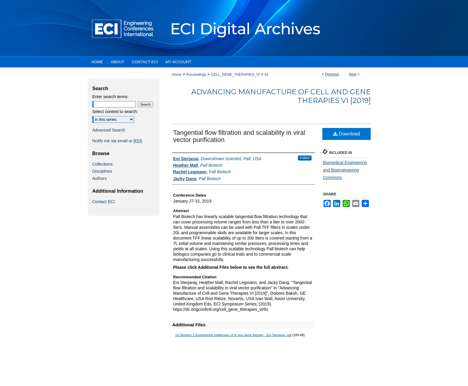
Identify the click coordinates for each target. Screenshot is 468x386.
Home (176, 74)
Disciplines (102, 171)
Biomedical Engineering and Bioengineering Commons (345, 170)
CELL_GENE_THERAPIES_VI (235, 74)
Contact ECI (103, 201)
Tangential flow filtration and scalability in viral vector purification (239, 136)
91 (266, 74)
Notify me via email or (117, 140)
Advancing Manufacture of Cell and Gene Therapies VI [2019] (281, 96)
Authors (99, 178)
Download (346, 133)
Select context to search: (115, 111)
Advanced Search (108, 130)
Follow (305, 158)
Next (353, 74)
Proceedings (196, 74)
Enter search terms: (110, 96)
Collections (102, 164)
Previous (332, 74)
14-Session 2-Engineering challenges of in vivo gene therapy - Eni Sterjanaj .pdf (233, 335)
